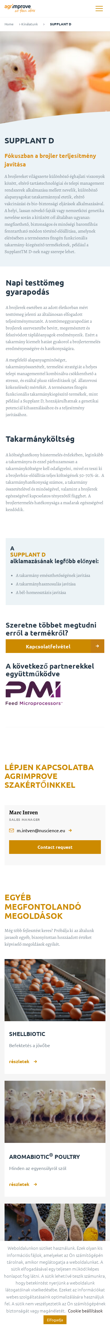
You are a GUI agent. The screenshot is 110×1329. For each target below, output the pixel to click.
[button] (99, 8)
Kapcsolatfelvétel (65, 646)
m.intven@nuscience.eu (41, 830)
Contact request (55, 847)
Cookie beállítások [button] (85, 1311)
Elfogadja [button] (55, 1319)
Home (9, 24)
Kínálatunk (29, 24)
